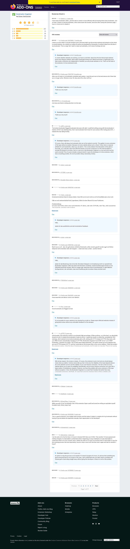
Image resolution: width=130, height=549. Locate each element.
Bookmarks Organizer (24, 14)
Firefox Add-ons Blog (45, 509)
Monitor (95, 515)
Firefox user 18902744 (67, 187)
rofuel (62, 237)
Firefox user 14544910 (67, 478)
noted (26, 540)
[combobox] (108, 6)
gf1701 (63, 333)
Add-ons (41, 503)
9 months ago (78, 74)
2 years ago (69, 18)
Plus (62, 306)
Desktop (68, 506)
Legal (25, 536)
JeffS (62, 126)
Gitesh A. (63, 18)
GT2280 (63, 172)
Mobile (67, 509)
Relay (94, 512)
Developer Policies (44, 518)
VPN (94, 509)
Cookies (19, 536)
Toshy (62, 195)
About (40, 506)
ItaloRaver (63, 394)
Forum (40, 524)
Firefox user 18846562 (67, 288)
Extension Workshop (45, 512)
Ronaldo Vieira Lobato (67, 180)
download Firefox (75, 2)
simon (62, 165)
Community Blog (43, 521)
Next (96, 486)
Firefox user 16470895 (67, 40)
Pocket (94, 518)
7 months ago (78, 40)
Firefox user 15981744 (67, 245)
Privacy (12, 536)
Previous (74, 486)
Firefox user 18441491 (67, 295)
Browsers (95, 506)
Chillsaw (63, 386)
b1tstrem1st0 (64, 427)
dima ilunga (64, 435)
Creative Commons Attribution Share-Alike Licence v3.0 (66, 540)
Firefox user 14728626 (67, 470)
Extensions (38, 7)
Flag (53, 27)
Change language (97, 540)
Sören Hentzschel (24, 16)
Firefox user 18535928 (67, 414)
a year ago (67, 126)
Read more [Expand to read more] (55, 210)
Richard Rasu (64, 401)
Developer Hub (43, 515)
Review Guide (42, 530)
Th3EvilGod (64, 280)
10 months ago (66, 101)
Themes (46, 7)
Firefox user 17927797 (67, 74)
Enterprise (68, 512)
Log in (118, 2)
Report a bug (42, 527)
